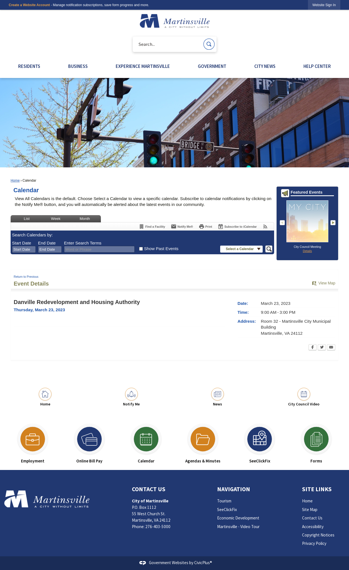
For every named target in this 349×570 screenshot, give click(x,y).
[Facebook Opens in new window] (312, 348)
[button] (209, 44)
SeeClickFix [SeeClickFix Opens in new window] (227, 509)
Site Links (317, 489)
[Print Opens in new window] (205, 226)
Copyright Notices (318, 535)
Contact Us (312, 518)
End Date (47, 243)
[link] (324, 5)
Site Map (309, 509)
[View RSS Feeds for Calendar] (265, 226)
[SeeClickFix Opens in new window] (259, 441)
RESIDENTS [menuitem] (29, 66)
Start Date (21, 243)
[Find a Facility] (152, 226)
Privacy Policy (314, 543)
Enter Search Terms (82, 243)
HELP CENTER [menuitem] (317, 66)
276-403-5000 (157, 526)
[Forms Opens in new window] (316, 441)
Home (15, 180)
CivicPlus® (203, 562)
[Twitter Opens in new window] (322, 348)
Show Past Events (161, 248)
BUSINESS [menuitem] (78, 66)
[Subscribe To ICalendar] (237, 226)
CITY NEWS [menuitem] (265, 66)
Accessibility (313, 526)
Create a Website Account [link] (29, 5)
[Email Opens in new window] (331, 348)
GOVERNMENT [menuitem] (212, 66)
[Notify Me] (182, 226)
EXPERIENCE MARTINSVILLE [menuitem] (143, 66)
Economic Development (238, 518)
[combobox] (23, 249)
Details (307, 251)
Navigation (233, 489)
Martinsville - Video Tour (238, 526)
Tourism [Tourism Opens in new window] (224, 501)
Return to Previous (26, 276)
